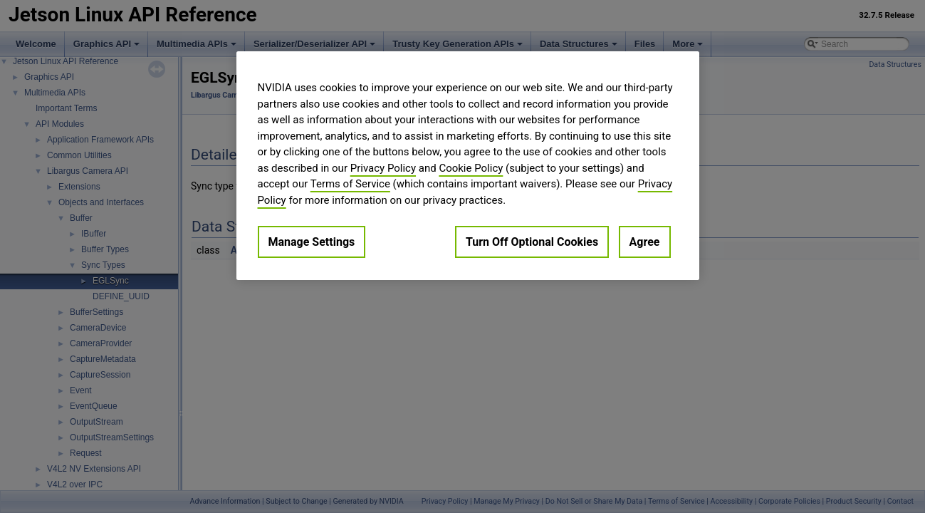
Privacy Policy (383, 168)
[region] (467, 165)
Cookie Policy (471, 168)
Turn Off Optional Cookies (532, 242)
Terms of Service (350, 183)
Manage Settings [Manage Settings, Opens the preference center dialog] (311, 242)
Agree (644, 242)
